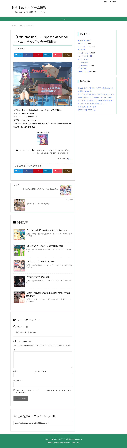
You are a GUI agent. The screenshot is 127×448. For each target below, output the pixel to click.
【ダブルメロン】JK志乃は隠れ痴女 (40, 262)
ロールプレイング (84, 71)
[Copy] (67, 55)
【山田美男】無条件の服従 (87, 107)
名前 (15, 371)
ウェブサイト (18, 380)
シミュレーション (28, 26)
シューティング (85, 56)
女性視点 (36, 153)
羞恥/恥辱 (61, 153)
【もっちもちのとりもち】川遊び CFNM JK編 (44, 246)
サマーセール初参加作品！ (60, 150)
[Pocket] (57, 55)
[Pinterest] (38, 55)
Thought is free (75, 442)
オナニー (46, 150)
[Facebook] (28, 55)
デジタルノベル (83, 65)
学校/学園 (44, 153)
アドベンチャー (83, 47)
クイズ (81, 50)
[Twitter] (18, 55)
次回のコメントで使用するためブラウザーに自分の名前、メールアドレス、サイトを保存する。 (43, 391)
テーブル (83, 62)
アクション (81, 43)
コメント (16, 350)
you (69, 159)
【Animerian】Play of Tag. (87, 110)
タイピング (83, 59)
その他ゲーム (84, 40)
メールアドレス (41, 371)
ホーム (15, 26)
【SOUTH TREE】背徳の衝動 (38, 277)
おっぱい (38, 150)
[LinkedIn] (47, 55)
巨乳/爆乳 (53, 153)
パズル (82, 68)
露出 (68, 153)
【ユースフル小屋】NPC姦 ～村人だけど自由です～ (46, 230)
